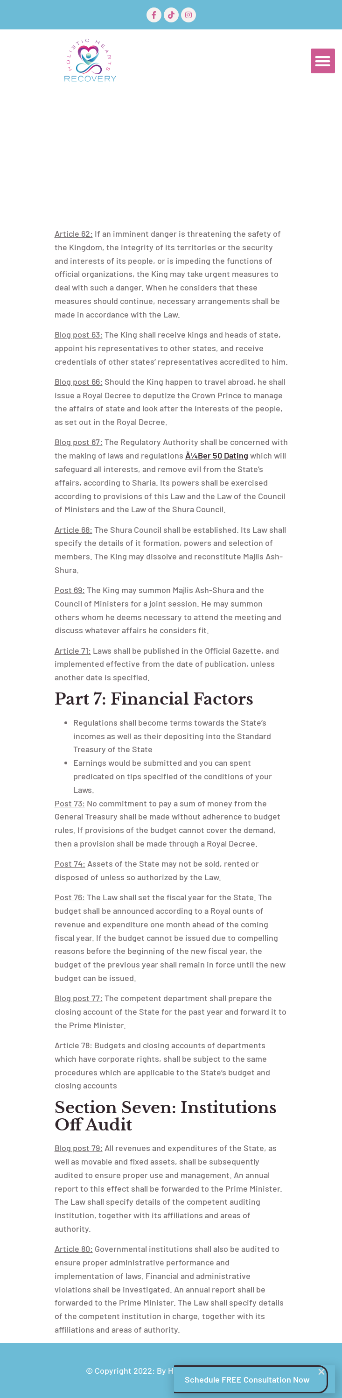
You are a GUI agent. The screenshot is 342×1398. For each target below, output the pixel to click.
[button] (323, 61)
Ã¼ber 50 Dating (216, 455)
